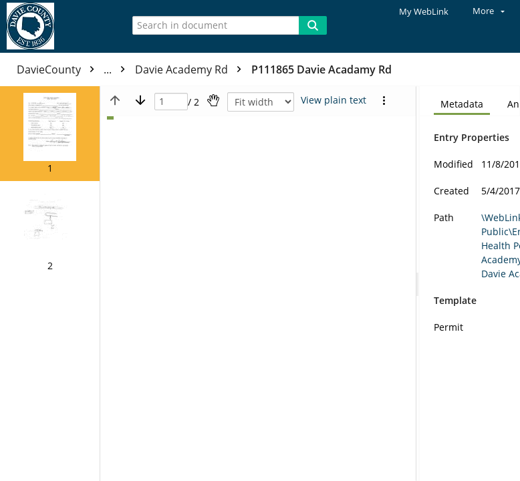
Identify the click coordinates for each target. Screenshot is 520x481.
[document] (470, 283)
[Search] (313, 25)
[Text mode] (333, 100)
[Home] (57, 26)
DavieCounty (74, 69)
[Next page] (140, 100)
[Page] (171, 102)
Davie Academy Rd (191, 69)
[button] (50, 133)
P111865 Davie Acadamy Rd (321, 69)
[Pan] (213, 100)
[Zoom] (260, 102)
